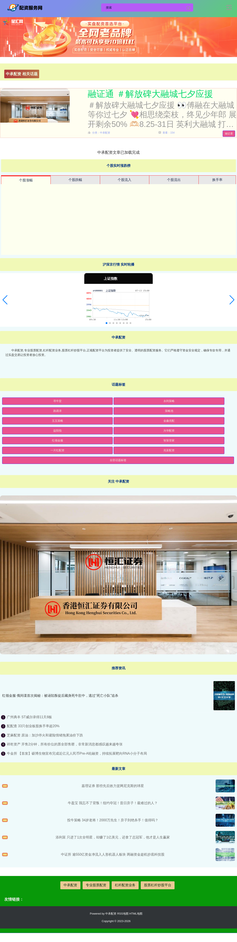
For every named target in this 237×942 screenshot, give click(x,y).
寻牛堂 (57, 401)
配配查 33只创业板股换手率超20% (33, 726)
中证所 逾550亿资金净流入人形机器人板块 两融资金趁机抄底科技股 (112, 854)
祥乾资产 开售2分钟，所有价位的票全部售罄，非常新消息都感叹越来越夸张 (65, 744)
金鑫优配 (169, 420)
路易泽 (57, 410)
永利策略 (169, 401)
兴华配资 (169, 430)
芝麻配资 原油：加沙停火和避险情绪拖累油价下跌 (45, 735)
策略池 (169, 410)
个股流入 (124, 180)
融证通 (229, 133)
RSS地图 (123, 913)
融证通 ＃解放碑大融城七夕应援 (150, 94)
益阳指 (57, 430)
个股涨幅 (26, 180)
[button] (5, 300)
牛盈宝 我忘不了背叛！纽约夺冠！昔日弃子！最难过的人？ (113, 803)
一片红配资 (57, 450)
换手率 (217, 180)
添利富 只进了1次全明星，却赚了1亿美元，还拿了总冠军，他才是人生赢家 (113, 837)
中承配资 (70, 885)
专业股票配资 (96, 885)
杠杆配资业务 (125, 885)
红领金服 (57, 440)
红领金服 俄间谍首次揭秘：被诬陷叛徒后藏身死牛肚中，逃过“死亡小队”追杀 (60, 695)
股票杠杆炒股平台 (157, 885)
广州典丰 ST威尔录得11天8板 (29, 717)
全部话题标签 (118, 460)
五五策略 (57, 420)
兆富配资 (169, 450)
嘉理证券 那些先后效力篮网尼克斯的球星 (112, 786)
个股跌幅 (75, 180)
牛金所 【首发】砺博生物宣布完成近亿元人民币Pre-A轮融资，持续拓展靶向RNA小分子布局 (77, 753)
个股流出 (174, 180)
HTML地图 (135, 913)
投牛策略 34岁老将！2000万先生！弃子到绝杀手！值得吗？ (112, 820)
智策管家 (169, 440)
